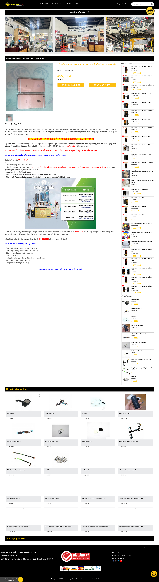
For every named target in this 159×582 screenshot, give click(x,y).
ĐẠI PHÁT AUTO (57, 4)
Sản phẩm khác (89, 579)
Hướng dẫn (70, 579)
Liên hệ (77, 4)
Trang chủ (44, 4)
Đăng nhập (120, 4)
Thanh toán (79, 579)
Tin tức (68, 4)
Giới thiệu (62, 579)
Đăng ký (127, 4)
